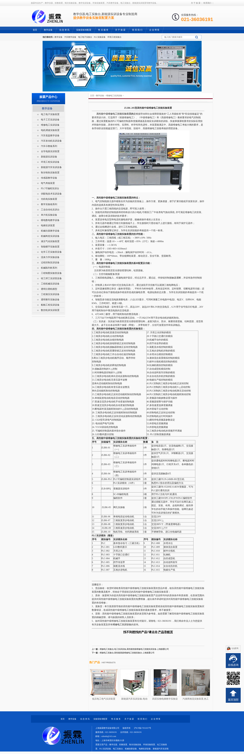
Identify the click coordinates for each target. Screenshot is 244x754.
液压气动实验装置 (50, 241)
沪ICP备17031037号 (142, 728)
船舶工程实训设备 (50, 305)
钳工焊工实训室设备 (51, 278)
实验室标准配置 (100, 719)
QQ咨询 (235, 648)
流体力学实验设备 (50, 257)
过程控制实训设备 (50, 262)
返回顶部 (233, 699)
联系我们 (207, 3)
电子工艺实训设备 (50, 119)
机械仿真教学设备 (50, 231)
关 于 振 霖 (195, 3)
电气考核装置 (48, 183)
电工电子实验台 (85, 37)
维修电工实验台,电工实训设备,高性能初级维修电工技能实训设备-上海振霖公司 (134, 649)
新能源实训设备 (49, 156)
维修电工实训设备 (114, 95)
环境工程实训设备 (50, 162)
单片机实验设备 (49, 215)
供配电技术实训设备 (51, 194)
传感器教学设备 (49, 178)
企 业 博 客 (155, 719)
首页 (63, 719)
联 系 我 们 (142, 719)
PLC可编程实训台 (50, 188)
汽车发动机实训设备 (51, 141)
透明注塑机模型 (49, 289)
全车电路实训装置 (50, 151)
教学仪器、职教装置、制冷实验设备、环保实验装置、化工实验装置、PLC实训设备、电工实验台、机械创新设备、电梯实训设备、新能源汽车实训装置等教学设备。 (132, 748)
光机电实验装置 (49, 199)
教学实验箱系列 (49, 204)
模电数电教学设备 (50, 220)
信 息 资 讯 (85, 719)
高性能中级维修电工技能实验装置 (113, 114)
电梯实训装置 (48, 225)
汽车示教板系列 (49, 146)
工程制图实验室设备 (51, 273)
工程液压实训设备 (50, 294)
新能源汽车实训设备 (51, 167)
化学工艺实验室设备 (51, 252)
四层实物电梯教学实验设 (165, 699)
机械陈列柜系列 (49, 268)
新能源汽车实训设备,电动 (134, 699)
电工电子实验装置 (50, 114)
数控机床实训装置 (50, 310)
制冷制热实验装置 (50, 172)
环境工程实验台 (114, 37)
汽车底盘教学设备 (50, 135)
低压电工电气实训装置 (103, 699)
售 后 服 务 (116, 719)
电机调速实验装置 (50, 130)
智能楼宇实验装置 (50, 246)
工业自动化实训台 (50, 209)
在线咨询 (233, 665)
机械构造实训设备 (50, 236)
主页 (92, 95)
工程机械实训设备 (50, 283)
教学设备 (58, 37)
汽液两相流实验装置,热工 (196, 699)
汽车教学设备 (70, 37)
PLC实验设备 (100, 37)
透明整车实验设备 (50, 299)
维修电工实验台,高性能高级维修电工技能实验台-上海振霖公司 (127, 653)
